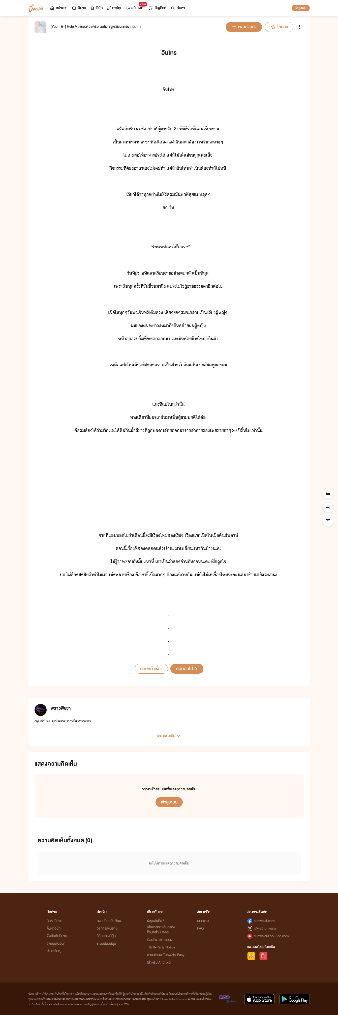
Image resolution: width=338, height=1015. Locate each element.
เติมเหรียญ (54, 951)
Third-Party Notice (161, 947)
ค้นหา (177, 8)
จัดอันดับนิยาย (57, 936)
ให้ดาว (279, 27)
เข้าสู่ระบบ (300, 7)
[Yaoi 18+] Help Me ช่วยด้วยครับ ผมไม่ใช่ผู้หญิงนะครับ (90, 26)
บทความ (203, 921)
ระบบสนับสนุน (106, 943)
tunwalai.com (264, 921)
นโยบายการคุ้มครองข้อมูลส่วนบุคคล (161, 929)
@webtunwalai (265, 928)
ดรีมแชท (136, 6)
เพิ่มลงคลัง (244, 27)
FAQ (200, 928)
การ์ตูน (114, 8)
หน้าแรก (59, 8)
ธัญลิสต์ (157, 8)
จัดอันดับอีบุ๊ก (56, 943)
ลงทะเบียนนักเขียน (109, 921)
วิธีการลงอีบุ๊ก (106, 936)
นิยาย (79, 8)
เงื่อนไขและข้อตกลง (159, 940)
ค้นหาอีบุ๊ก (53, 928)
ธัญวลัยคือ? (155, 921)
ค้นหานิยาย (54, 921)
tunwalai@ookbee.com (271, 936)
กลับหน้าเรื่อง (151, 668)
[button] (169, 734)
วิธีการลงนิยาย (107, 928)
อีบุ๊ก (96, 8)
